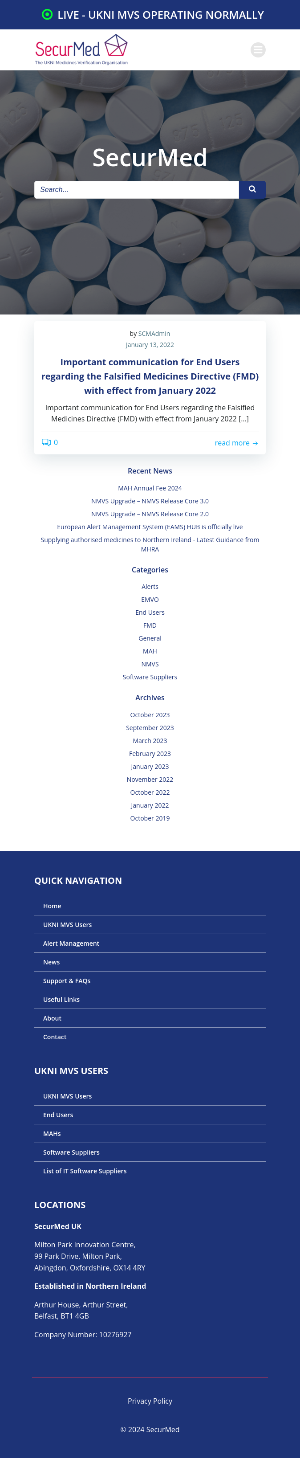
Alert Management (71, 943)
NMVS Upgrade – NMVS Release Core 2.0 (150, 514)
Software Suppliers (150, 677)
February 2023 (150, 753)
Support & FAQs (66, 980)
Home (52, 906)
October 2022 (150, 792)
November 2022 (150, 779)
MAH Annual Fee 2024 (150, 488)
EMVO (150, 599)
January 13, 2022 (150, 344)
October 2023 (150, 715)
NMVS (149, 664)
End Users (150, 612)
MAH (150, 651)
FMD (150, 625)
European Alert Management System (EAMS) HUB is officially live (150, 527)
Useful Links (61, 999)
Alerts (150, 586)
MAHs (52, 1133)
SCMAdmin (154, 333)
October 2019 (150, 818)
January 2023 (150, 766)
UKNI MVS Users (67, 924)
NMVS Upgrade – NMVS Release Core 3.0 (150, 501)
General (150, 638)
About (52, 1018)
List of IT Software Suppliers (84, 1171)
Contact (54, 1037)
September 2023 (150, 727)
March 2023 (150, 740)
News (51, 962)
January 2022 (150, 805)
